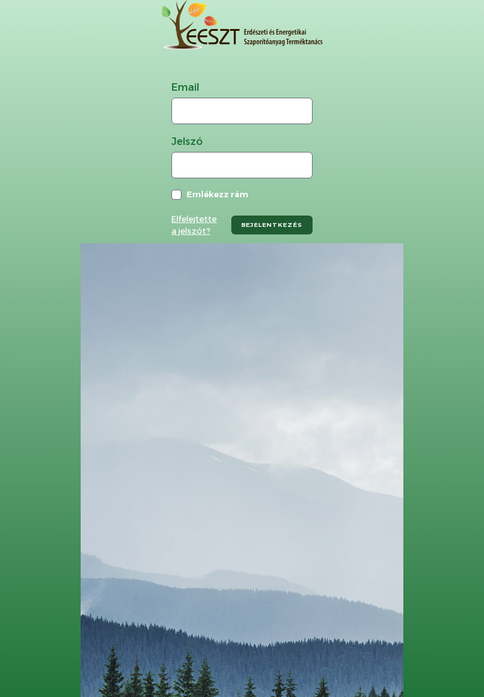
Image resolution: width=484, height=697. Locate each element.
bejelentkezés (271, 224)
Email (185, 87)
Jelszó (187, 141)
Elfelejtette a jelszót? (194, 225)
